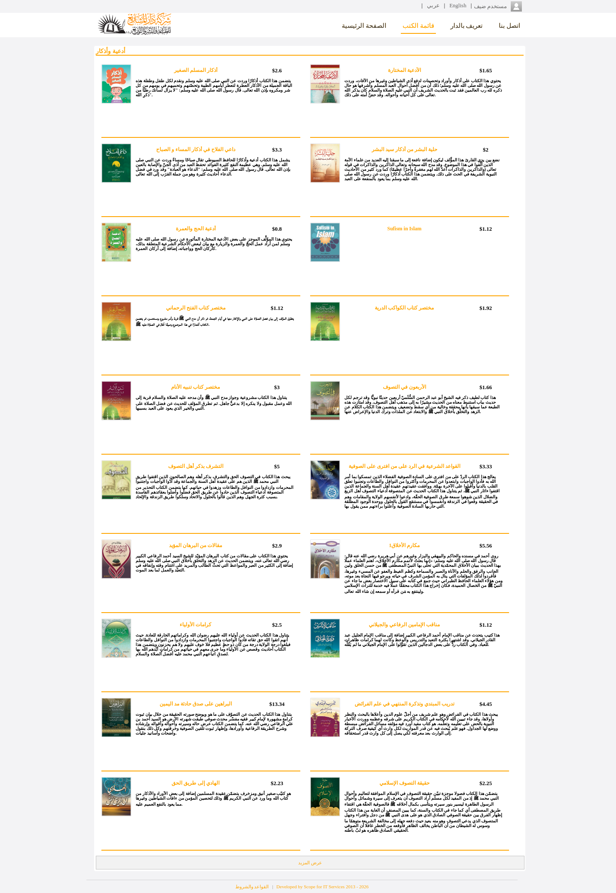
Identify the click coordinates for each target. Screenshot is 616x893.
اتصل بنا (509, 25)
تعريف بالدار (467, 25)
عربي (433, 5)
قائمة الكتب (418, 25)
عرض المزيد (310, 862)
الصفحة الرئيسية (364, 25)
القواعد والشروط (252, 886)
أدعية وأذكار (110, 51)
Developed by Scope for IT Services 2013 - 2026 (322, 886)
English (457, 5)
